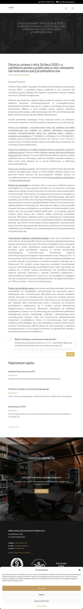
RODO (10, 553)
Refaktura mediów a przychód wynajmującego (28, 389)
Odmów (41, 595)
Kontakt (41, 491)
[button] (79, 570)
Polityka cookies (41, 606)
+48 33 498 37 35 (21, 543)
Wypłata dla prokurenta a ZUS (21, 371)
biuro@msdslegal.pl (21, 546)
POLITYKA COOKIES (22, 553)
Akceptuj (41, 588)
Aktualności (23, 75)
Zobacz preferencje (41, 601)
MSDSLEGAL (19, 548)
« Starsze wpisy (13, 427)
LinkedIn (48, 342)
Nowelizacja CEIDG (17, 406)
